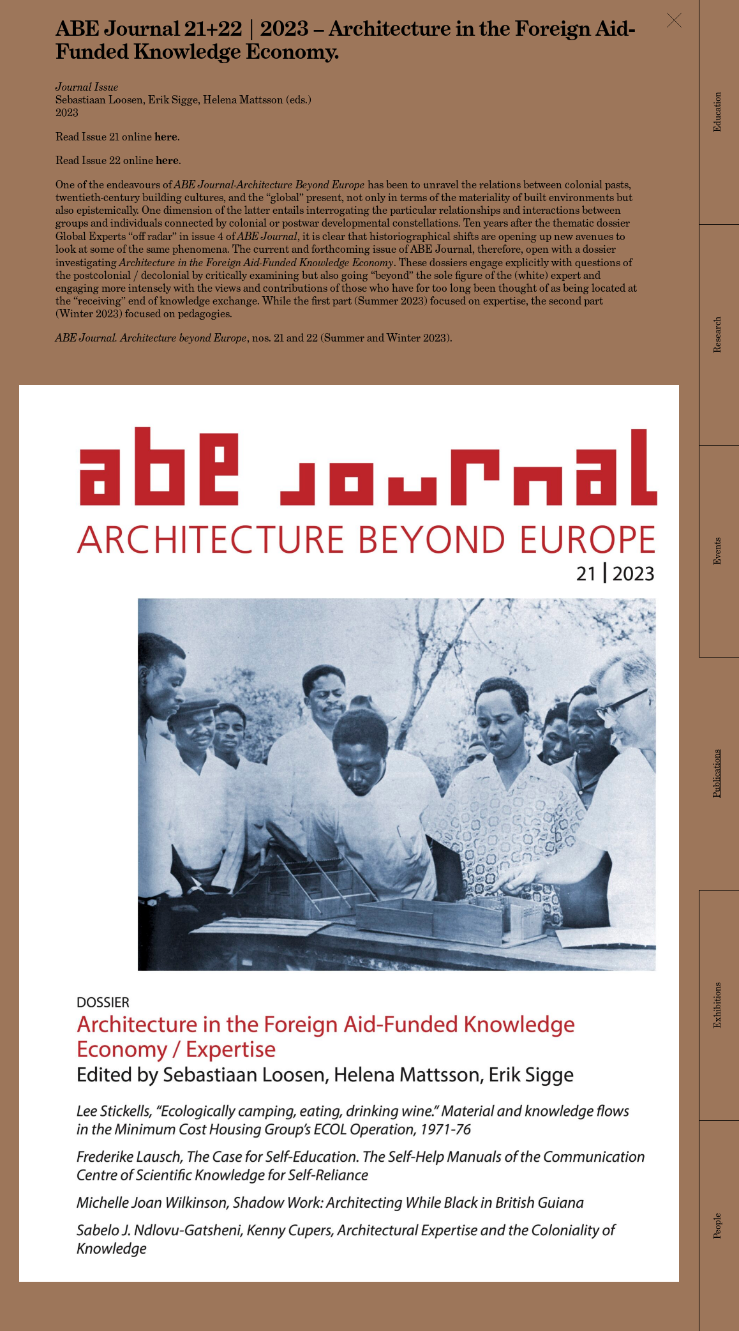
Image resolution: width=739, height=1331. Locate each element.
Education (717, 112)
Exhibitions (717, 1005)
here (165, 137)
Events (717, 551)
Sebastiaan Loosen (99, 100)
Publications (716, 773)
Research (717, 335)
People (717, 1226)
